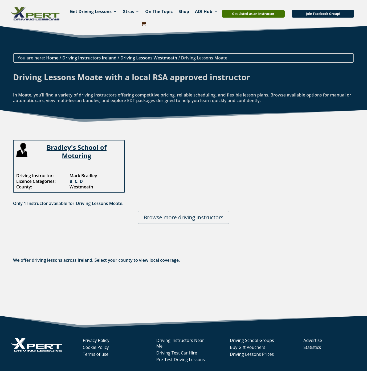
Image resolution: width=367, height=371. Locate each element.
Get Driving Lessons (91, 11)
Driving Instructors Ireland (89, 58)
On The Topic (159, 11)
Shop (184, 11)
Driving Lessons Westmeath (148, 58)
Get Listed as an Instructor (253, 13)
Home (52, 58)
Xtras (128, 11)
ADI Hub (203, 11)
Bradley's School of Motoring (77, 151)
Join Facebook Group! (323, 13)
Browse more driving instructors (183, 217)
